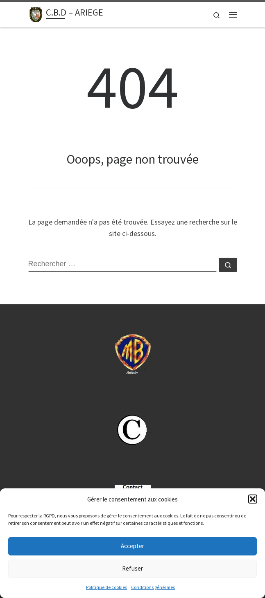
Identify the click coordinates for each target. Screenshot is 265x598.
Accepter (132, 546)
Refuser (132, 568)
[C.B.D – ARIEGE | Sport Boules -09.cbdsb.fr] (35, 13)
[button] (253, 499)
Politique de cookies (106, 587)
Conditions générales (153, 587)
